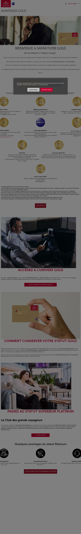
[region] (40, 86)
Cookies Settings (33, 89)
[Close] (65, 80)
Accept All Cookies (46, 89)
